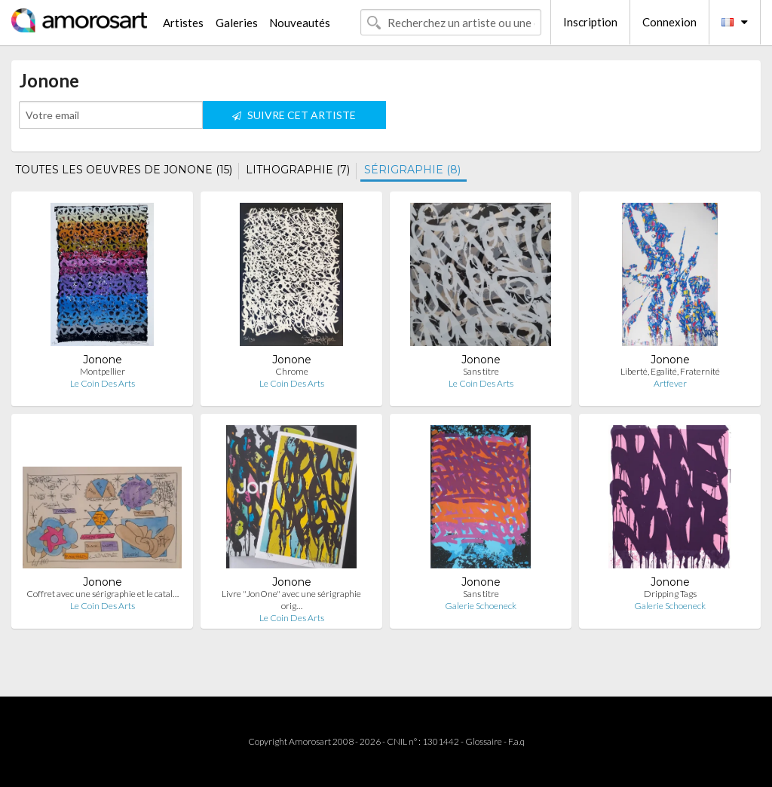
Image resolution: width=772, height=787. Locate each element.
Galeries (237, 22)
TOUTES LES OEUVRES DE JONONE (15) (123, 169)
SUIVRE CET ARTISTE (294, 115)
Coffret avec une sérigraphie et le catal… (102, 593)
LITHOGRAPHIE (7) (298, 169)
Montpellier (102, 371)
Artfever (670, 383)
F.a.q (516, 741)
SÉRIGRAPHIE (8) (412, 169)
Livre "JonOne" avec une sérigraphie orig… (291, 599)
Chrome (291, 371)
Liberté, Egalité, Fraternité (670, 371)
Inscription (590, 22)
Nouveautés (299, 22)
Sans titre (481, 371)
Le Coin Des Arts (102, 383)
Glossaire (483, 741)
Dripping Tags (670, 593)
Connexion (669, 22)
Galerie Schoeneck (480, 605)
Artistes (183, 22)
